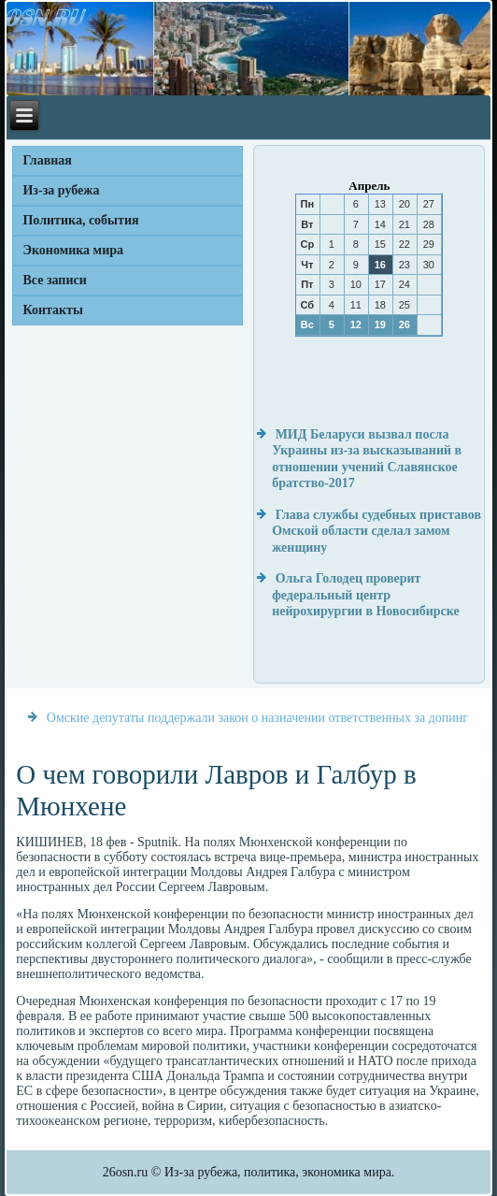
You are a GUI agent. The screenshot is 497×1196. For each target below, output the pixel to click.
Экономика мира (72, 250)
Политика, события (80, 220)
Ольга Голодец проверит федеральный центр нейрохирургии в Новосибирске (366, 594)
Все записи (54, 280)
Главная (46, 160)
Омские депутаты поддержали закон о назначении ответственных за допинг (257, 718)
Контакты (52, 310)
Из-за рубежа (60, 190)
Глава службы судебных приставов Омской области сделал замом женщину (376, 531)
